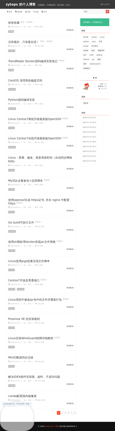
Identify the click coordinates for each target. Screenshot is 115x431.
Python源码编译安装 (21, 99)
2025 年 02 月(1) (89, 146)
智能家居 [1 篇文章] (86, 68)
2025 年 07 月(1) (89, 137)
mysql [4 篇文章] (85, 46)
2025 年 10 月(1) (89, 122)
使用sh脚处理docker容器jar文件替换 (32, 241)
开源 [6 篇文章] (100, 41)
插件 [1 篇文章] (85, 64)
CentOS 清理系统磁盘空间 (25, 80)
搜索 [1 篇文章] (99, 59)
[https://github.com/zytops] (96, 78)
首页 (9, 12)
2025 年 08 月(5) (89, 132)
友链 (36, 12)
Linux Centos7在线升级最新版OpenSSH (35, 138)
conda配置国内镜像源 (22, 396)
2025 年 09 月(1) (89, 127)
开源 (11, 70)
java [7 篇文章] (94, 41)
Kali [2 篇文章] (84, 55)
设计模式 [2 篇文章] (94, 46)
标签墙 (18, 12)
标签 (11, 31)
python (12, 108)
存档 (27, 12)
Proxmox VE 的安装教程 (24, 319)
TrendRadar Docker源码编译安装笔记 (33, 61)
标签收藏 (14, 22)
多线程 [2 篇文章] (85, 50)
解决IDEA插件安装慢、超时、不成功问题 (34, 376)
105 (103, 84)
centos (12, 89)
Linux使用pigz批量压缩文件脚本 (29, 261)
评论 (28, 27)
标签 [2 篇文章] (93, 50)
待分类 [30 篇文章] (85, 37)
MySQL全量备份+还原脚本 (26, 180)
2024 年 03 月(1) (89, 156)
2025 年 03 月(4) (89, 142)
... (83, 166)
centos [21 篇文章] (94, 37)
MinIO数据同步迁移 (20, 357)
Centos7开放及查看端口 (24, 280)
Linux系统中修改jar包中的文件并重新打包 (35, 299)
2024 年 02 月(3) (89, 161)
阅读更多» (70, 30)
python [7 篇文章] (86, 41)
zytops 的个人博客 (21, 4)
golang (12, 231)
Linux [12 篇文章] (102, 37)
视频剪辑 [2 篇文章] (101, 50)
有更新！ (30, 22)
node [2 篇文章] (91, 55)
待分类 (12, 51)
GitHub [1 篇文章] (86, 59)
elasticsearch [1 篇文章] (95, 64)
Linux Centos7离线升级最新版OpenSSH (35, 119)
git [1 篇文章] (93, 59)
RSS (44, 12)
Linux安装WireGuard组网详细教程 (31, 338)
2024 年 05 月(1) (89, 151)
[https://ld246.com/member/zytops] (94, 78)
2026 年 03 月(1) (89, 118)
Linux (12, 128)
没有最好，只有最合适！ (24, 42)
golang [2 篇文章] (99, 55)
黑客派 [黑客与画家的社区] (85, 103)
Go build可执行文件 (21, 222)
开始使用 (105, 4)
